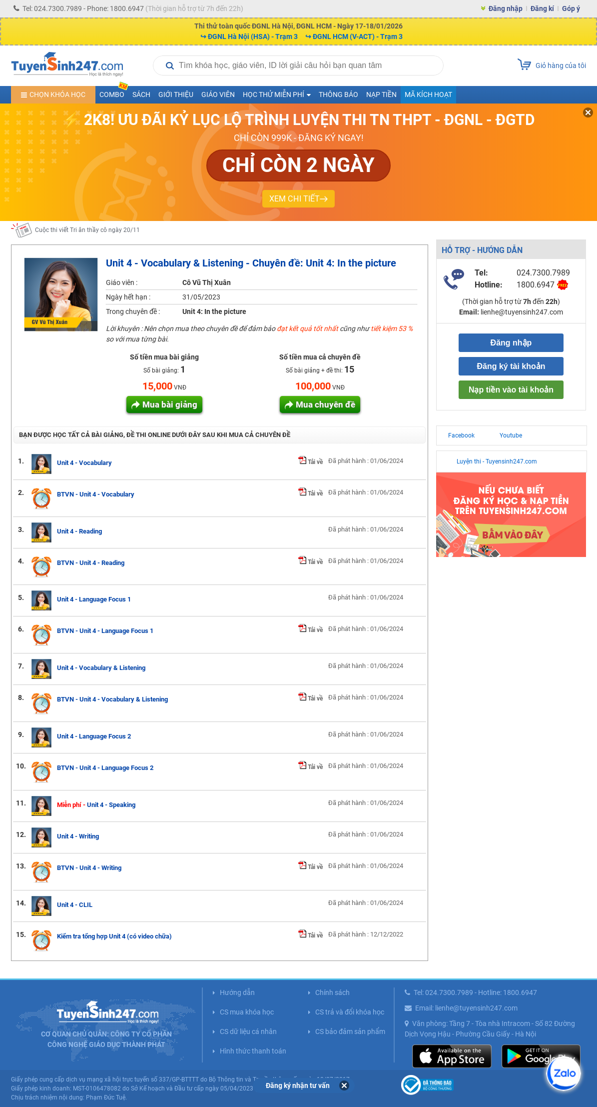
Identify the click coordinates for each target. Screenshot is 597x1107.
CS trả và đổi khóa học (349, 1012)
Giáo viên (218, 94)
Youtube (511, 435)
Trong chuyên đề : (133, 312)
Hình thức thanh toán (253, 1051)
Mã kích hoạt (428, 94)
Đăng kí (542, 8)
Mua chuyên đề (325, 405)
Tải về (310, 462)
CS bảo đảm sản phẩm (350, 1032)
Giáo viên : (121, 282)
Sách (141, 94)
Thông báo (338, 94)
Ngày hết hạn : (128, 297)
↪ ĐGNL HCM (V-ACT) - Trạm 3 (354, 36)
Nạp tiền (381, 94)
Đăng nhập (506, 8)
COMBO (113, 92)
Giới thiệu (175, 94)
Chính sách (332, 992)
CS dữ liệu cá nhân (248, 1032)
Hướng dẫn (237, 992)
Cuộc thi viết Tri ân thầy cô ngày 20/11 (87, 235)
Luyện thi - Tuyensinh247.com (497, 461)
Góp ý (571, 8)
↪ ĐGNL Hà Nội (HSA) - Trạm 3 (249, 36)
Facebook (461, 435)
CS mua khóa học (247, 1012)
